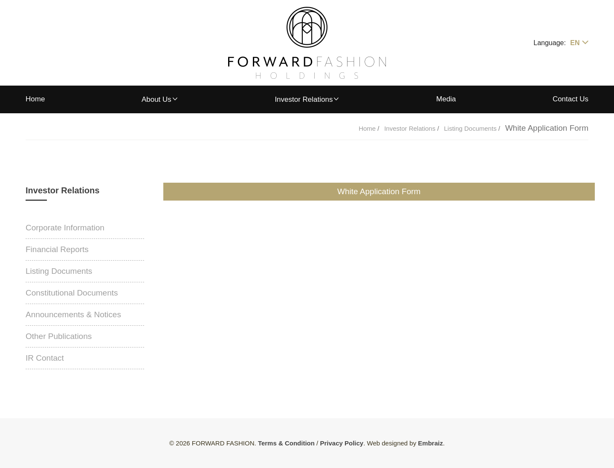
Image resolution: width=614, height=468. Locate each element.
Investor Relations (304, 99)
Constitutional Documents (72, 292)
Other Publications (59, 336)
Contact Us (570, 99)
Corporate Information (65, 227)
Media (446, 99)
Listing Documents (471, 128)
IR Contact (45, 357)
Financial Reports (57, 249)
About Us (156, 99)
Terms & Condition (286, 443)
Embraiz (430, 443)
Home (35, 99)
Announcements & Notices (73, 314)
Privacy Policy (341, 443)
